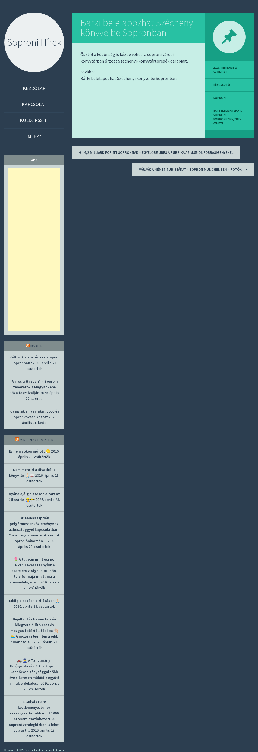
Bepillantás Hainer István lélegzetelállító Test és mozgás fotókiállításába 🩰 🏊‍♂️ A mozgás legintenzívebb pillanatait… (34, 630)
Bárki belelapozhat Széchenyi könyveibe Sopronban (137, 28)
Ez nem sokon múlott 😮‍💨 (29, 451)
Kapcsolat (34, 104)
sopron (219, 98)
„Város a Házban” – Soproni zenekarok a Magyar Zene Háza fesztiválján (33, 387)
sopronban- (223, 119)
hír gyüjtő (221, 85)
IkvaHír (36, 346)
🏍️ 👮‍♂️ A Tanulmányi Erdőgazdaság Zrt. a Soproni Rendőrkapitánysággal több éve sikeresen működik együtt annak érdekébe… (34, 672)
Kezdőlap (34, 88)
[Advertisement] (34, 249)
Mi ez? (34, 136)
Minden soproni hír (37, 439)
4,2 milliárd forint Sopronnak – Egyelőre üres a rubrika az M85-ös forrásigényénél (155, 152)
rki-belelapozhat (227, 110)
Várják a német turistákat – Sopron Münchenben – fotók (194, 169)
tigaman (61, 750)
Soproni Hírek (34, 42)
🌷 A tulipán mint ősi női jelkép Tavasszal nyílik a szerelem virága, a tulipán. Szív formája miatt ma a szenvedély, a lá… (33, 571)
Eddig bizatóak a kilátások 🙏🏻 (34, 600)
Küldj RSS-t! (34, 120)
